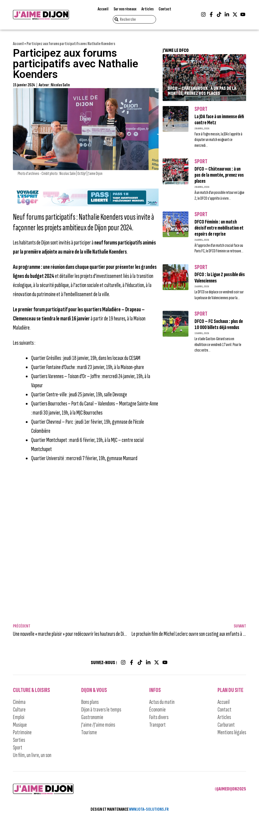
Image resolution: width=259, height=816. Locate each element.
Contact (165, 9)
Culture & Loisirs (31, 690)
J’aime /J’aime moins (98, 724)
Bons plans (90, 702)
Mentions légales (232, 732)
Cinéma (19, 702)
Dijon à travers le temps (101, 709)
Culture (19, 709)
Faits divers (158, 717)
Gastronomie (92, 717)
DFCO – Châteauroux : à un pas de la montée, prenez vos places (202, 90)
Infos (155, 690)
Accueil (103, 9)
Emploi (18, 717)
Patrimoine (22, 732)
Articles (147, 9)
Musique (20, 724)
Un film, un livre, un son (32, 755)
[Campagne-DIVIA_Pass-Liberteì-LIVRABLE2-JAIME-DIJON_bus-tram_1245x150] (86, 205)
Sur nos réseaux (125, 9)
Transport (157, 724)
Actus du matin (162, 702)
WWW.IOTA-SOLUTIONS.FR (149, 809)
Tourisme (89, 732)
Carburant (226, 724)
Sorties (19, 740)
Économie (157, 709)
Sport (201, 109)
